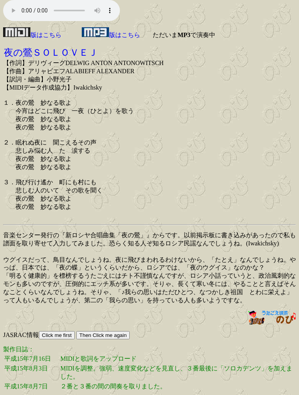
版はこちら (32, 35)
